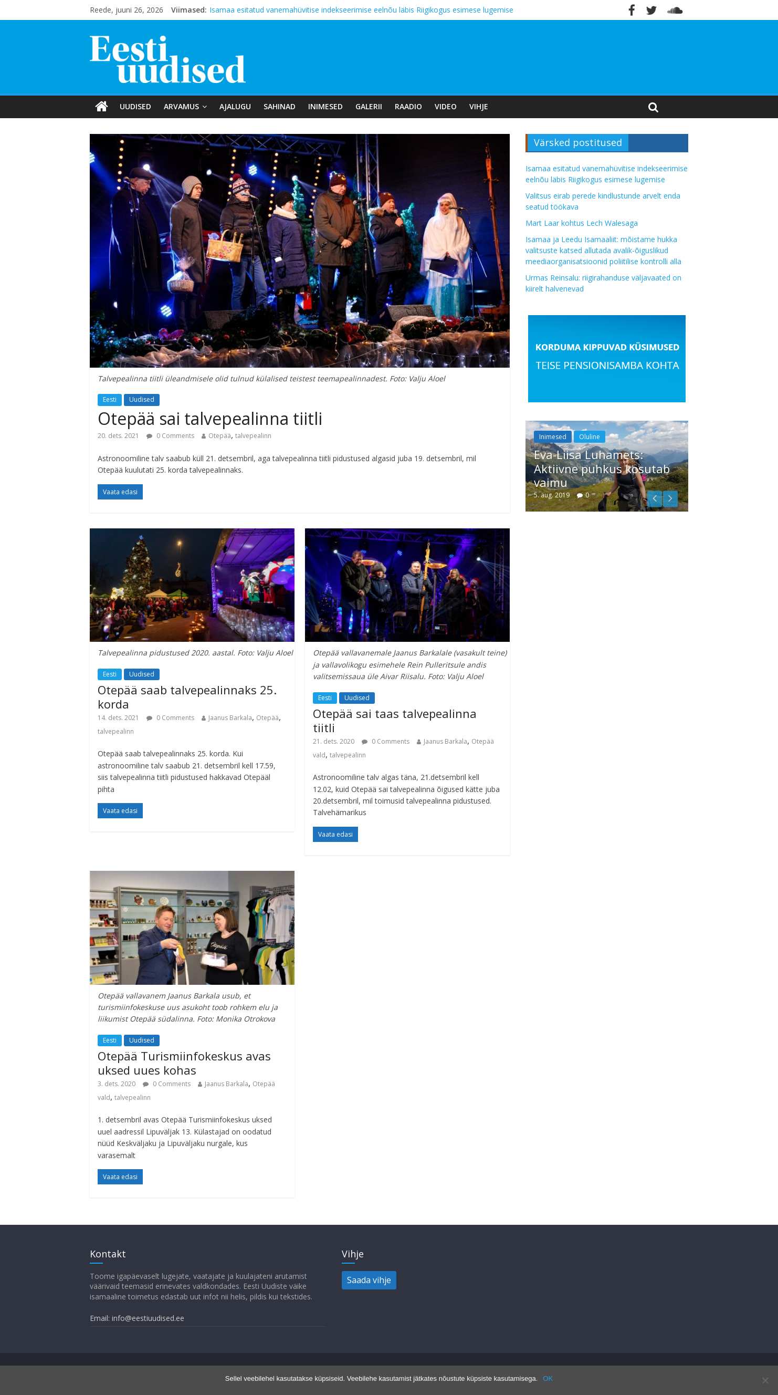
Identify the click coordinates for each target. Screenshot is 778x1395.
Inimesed (325, 106)
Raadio (408, 106)
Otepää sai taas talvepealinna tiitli (395, 720)
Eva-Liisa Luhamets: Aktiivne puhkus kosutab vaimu (602, 468)
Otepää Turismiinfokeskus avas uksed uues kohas (184, 1062)
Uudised (135, 106)
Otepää (219, 435)
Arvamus (181, 106)
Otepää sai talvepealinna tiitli (210, 418)
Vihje (478, 106)
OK (548, 1378)
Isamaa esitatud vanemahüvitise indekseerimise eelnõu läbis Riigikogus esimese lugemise (361, 10)
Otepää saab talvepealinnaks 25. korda (187, 696)
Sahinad (280, 106)
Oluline (589, 436)
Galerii (368, 106)
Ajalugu (235, 106)
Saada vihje (369, 1280)
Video (446, 106)
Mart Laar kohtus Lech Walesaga (581, 223)
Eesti (110, 399)
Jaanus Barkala (230, 717)
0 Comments (170, 435)
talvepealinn (253, 435)
